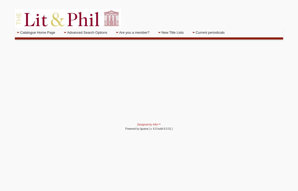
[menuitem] (38, 32)
